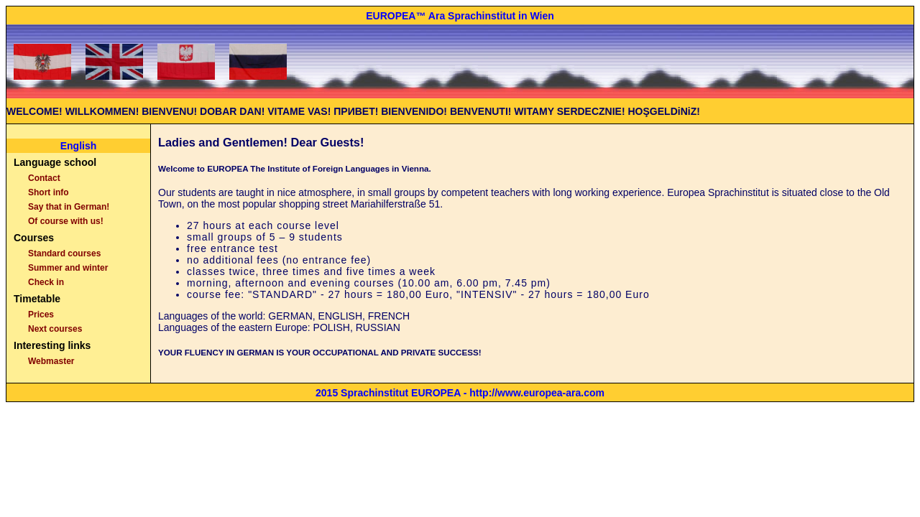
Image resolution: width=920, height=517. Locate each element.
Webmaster (51, 361)
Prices (41, 314)
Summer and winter (68, 268)
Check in (46, 282)
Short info (48, 192)
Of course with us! (66, 221)
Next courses (55, 329)
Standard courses (64, 253)
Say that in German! (68, 207)
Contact (44, 178)
